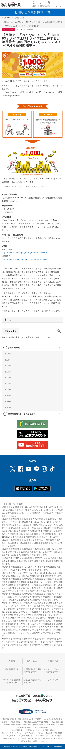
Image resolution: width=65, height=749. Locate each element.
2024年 (8, 366)
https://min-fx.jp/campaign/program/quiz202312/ (24, 253)
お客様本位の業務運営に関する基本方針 (32, 670)
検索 (34, 4)
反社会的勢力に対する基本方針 (32, 681)
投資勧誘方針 (53, 661)
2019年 (8, 396)
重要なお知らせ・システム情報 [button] (22, 414)
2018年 (8, 402)
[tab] (32, 347)
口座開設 (41, 4)
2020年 (8, 390)
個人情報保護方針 (12, 669)
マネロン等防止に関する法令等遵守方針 (11, 681)
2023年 (8, 372)
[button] (57, 347)
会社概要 (12, 661)
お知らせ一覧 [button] (14, 348)
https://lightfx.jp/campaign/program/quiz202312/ (24, 259)
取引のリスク (32, 661)
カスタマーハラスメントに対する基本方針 (52, 670)
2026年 (8, 354)
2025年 (8, 360)
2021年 (8, 384)
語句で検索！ (11, 331)
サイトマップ (53, 680)
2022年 (8, 378)
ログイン (48, 4)
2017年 (8, 408)
